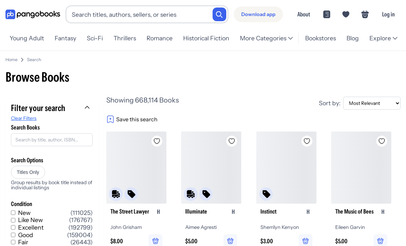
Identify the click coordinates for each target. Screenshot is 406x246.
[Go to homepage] (32, 14)
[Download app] (258, 14)
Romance (160, 38)
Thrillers (124, 38)
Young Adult (27, 38)
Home (11, 59)
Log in (388, 14)
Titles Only (28, 172)
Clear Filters (24, 118)
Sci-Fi (95, 38)
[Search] (219, 14)
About (303, 14)
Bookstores (320, 38)
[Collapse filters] (88, 108)
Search (34, 59)
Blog (353, 38)
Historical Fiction (206, 38)
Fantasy (65, 38)
